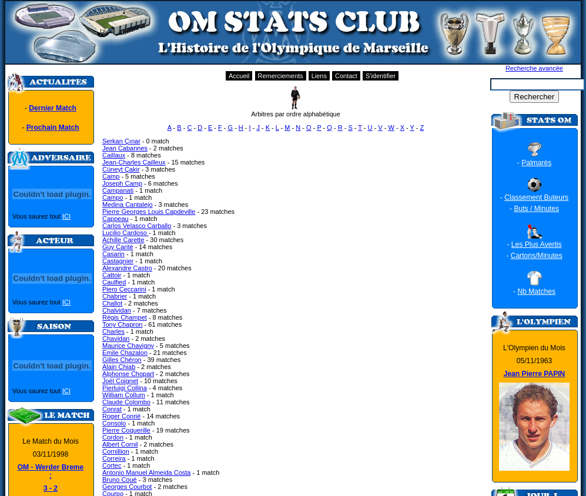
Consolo (114, 423)
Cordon (112, 437)
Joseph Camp (122, 183)
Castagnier (117, 260)
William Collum (123, 394)
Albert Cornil (120, 444)
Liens (319, 75)
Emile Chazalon (125, 352)
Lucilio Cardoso (125, 232)
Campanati (117, 190)
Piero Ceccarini (124, 289)
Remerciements (280, 75)
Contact (346, 75)
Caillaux (113, 155)
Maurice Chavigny (128, 345)
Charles (113, 331)
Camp (110, 176)
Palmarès (536, 163)
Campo (112, 197)
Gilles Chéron (122, 359)
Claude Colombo (126, 401)
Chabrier (114, 296)
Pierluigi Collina (124, 387)
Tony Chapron (122, 324)
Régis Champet (124, 317)
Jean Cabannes (125, 148)
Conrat (112, 409)
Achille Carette (123, 239)
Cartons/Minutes (536, 256)
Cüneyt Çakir (121, 169)
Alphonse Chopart (128, 373)
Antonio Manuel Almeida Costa (146, 472)
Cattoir (111, 275)
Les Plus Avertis (536, 244)
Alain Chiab (118, 366)
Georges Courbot (127, 486)
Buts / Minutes (536, 209)
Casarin (113, 253)
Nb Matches (536, 291)
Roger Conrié (121, 416)
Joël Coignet (120, 380)
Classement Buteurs (536, 197)
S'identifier (381, 75)
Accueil (239, 75)
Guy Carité (117, 246)
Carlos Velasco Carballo (136, 225)
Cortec (111, 465)
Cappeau (115, 218)
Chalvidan (116, 310)
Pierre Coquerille (126, 430)
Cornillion (115, 451)
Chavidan (115, 338)
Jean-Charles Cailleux (134, 162)
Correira (114, 458)
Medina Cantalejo (127, 204)
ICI (66, 216)
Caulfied (114, 282)
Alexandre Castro (127, 268)
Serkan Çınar (121, 141)
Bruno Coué (119, 479)
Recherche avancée (534, 68)
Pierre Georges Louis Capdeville (148, 211)
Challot (112, 303)
